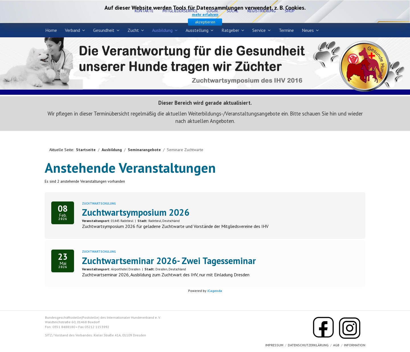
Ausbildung (162, 30)
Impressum (274, 345)
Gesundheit (103, 30)
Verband (72, 30)
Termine (286, 30)
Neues (308, 30)
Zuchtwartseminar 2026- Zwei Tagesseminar (169, 261)
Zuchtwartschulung (99, 203)
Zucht (133, 30)
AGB (336, 345)
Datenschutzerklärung (308, 345)
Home (51, 30)
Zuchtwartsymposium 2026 (135, 212)
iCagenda (214, 291)
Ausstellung (197, 30)
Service (259, 30)
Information (354, 345)
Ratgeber (230, 30)
